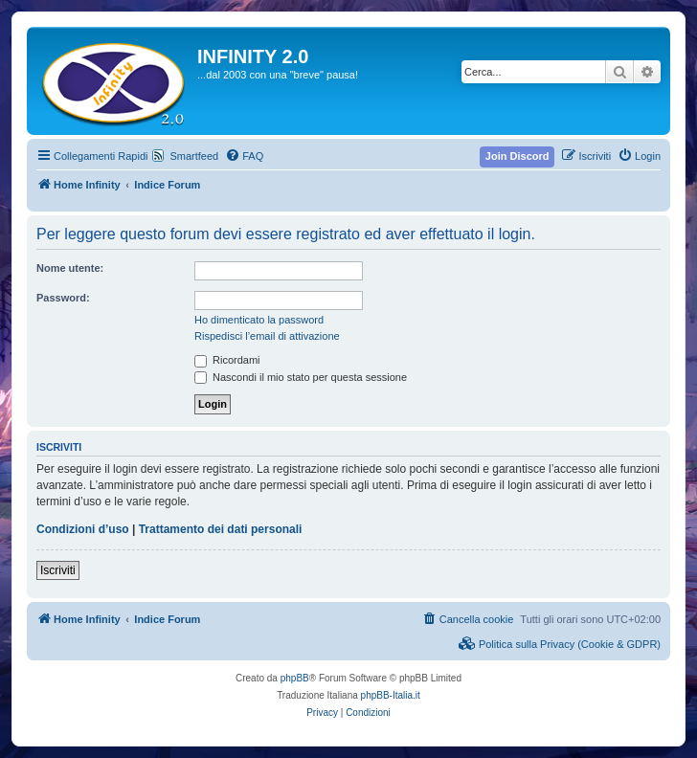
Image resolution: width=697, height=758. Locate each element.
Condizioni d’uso (82, 529)
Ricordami (227, 360)
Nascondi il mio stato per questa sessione (300, 377)
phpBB (295, 678)
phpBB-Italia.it (390, 695)
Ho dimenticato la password (259, 319)
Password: (63, 297)
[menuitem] (244, 156)
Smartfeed (193, 156)
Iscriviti (58, 570)
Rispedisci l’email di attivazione (267, 336)
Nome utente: (69, 268)
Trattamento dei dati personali (221, 529)
